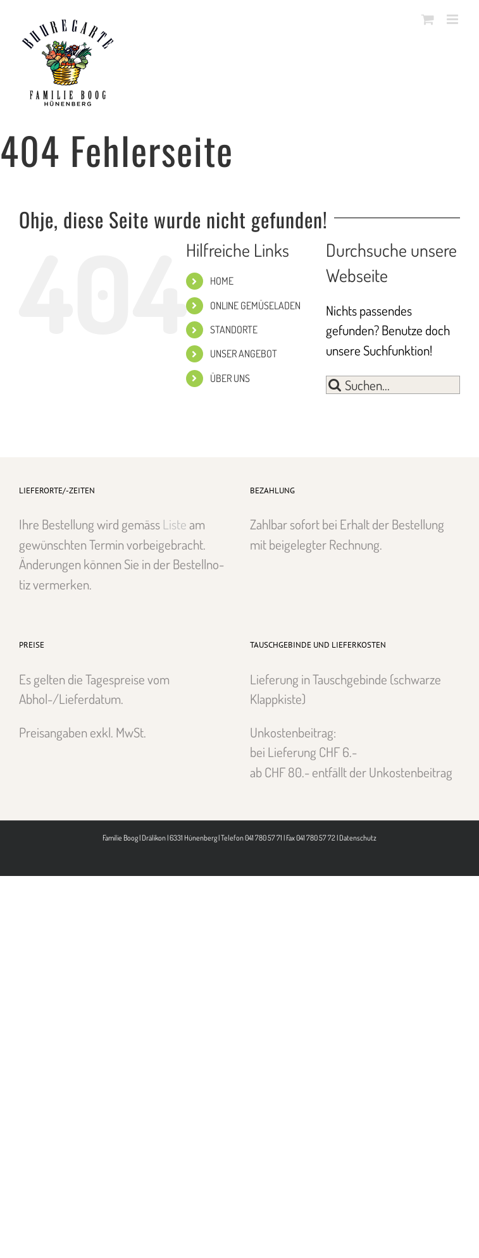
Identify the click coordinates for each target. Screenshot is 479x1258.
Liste (175, 524)
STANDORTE (234, 329)
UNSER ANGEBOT (243, 353)
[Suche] (335, 385)
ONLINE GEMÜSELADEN (255, 305)
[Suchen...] (393, 385)
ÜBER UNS (230, 378)
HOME (221, 280)
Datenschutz (357, 837)
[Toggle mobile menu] (453, 19)
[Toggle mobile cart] (427, 19)
